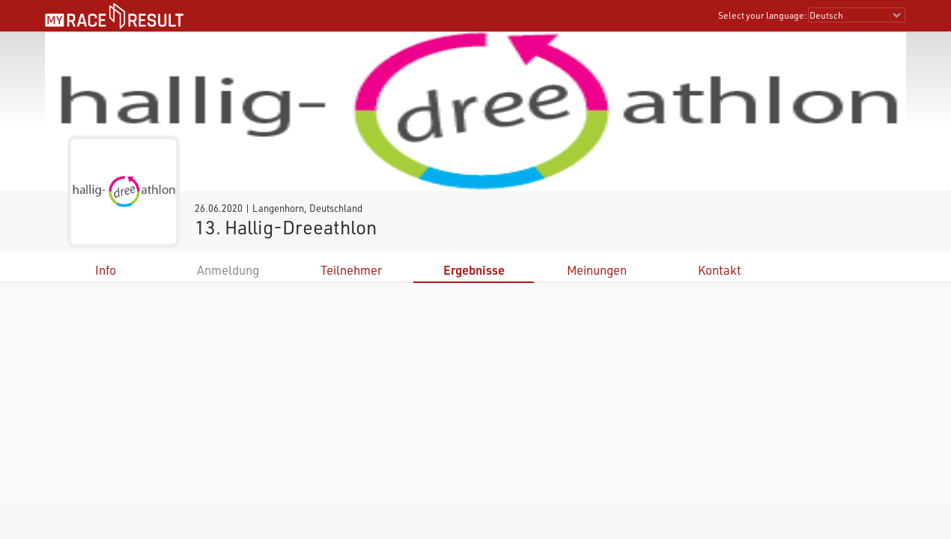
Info (105, 270)
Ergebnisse (474, 270)
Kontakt (719, 270)
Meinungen (597, 270)
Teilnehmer (351, 270)
